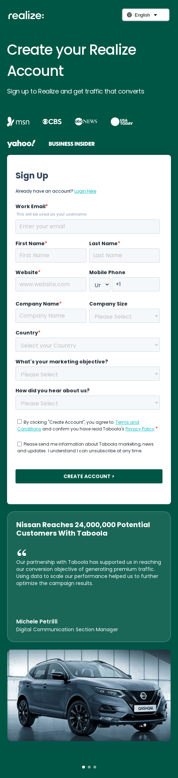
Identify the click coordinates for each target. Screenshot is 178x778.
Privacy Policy (139, 429)
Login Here (85, 191)
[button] (83, 767)
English (142, 15)
